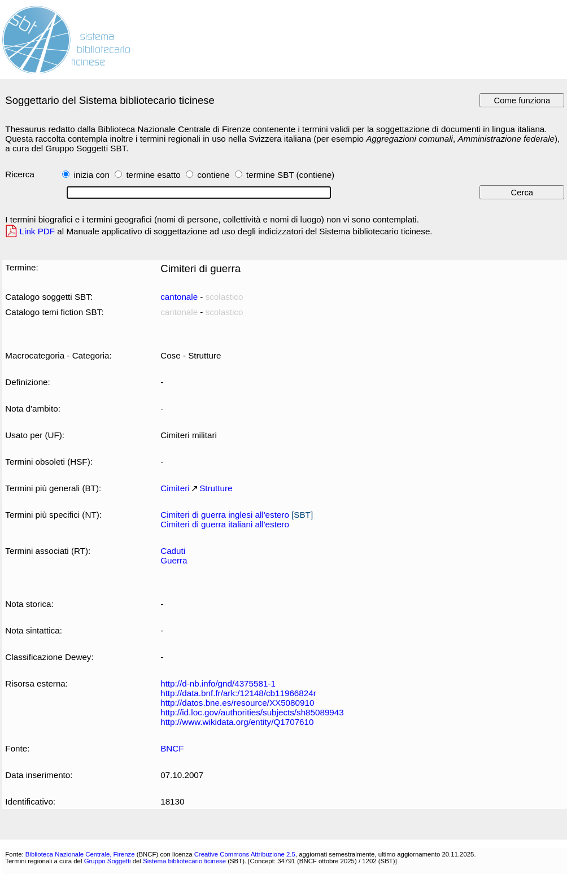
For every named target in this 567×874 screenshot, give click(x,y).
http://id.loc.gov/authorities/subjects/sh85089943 (252, 712)
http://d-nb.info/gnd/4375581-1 (218, 683)
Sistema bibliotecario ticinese (184, 861)
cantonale (179, 296)
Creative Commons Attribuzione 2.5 (244, 854)
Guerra (173, 560)
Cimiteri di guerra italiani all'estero (224, 524)
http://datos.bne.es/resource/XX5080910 (237, 702)
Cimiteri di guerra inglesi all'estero (224, 514)
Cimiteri (175, 488)
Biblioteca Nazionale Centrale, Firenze (80, 854)
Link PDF (37, 231)
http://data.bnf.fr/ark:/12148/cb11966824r (238, 693)
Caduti (172, 551)
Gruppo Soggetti (107, 861)
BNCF (172, 748)
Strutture (215, 488)
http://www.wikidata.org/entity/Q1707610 (236, 722)
